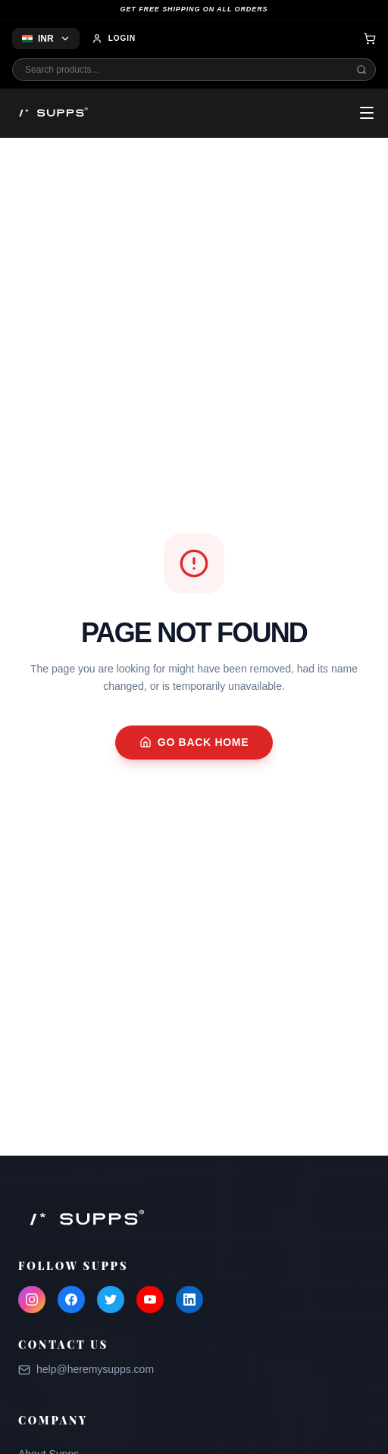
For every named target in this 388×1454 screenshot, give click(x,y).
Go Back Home (194, 742)
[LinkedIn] (189, 1299)
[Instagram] (31, 1299)
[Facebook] (71, 1299)
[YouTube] (150, 1299)
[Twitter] (110, 1299)
